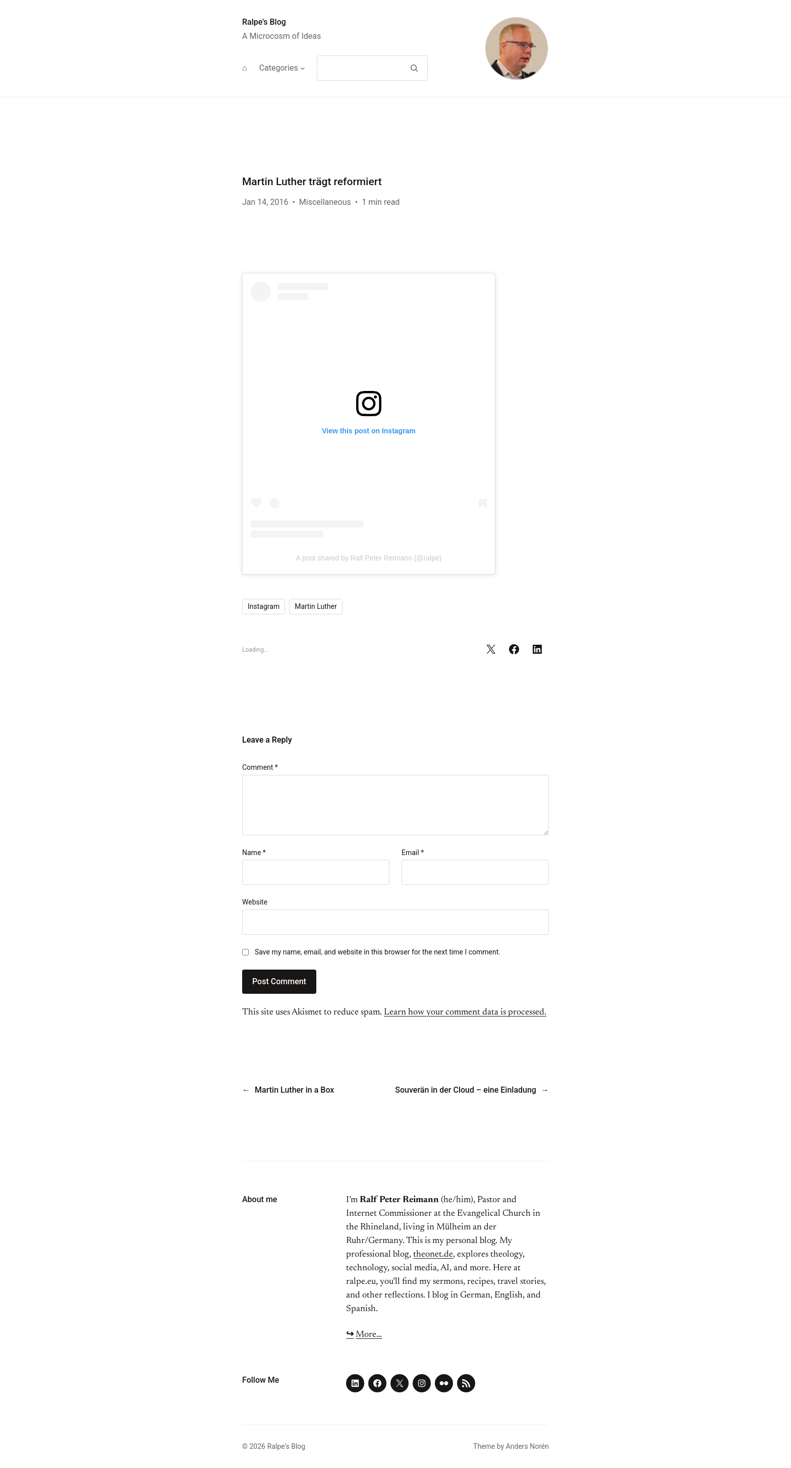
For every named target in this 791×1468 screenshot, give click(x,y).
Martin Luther (316, 606)
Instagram (263, 606)
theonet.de (433, 1254)
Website (254, 902)
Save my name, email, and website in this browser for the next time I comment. (377, 952)
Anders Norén (527, 1446)
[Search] (414, 68)
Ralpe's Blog (264, 22)
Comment (260, 767)
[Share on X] (490, 649)
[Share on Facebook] (514, 649)
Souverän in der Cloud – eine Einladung (465, 1090)
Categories (278, 68)
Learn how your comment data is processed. (465, 1012)
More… (369, 1334)
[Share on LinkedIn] (537, 649)
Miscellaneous (325, 202)
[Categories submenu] (302, 68)
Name (254, 853)
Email (413, 853)
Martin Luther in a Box (294, 1090)
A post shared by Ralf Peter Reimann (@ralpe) (369, 558)
